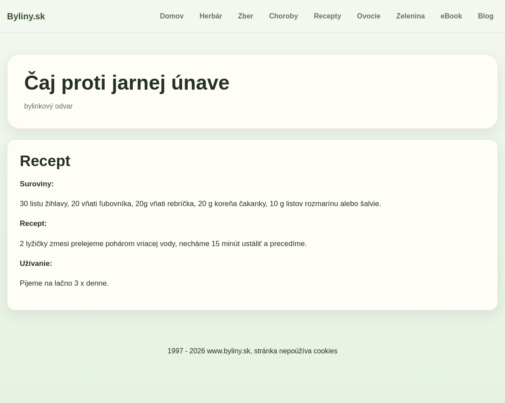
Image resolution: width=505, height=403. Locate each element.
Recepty (327, 16)
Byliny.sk (26, 16)
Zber (246, 16)
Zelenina (410, 16)
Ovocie (368, 16)
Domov (172, 16)
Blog (486, 16)
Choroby (283, 16)
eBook (451, 16)
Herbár (211, 16)
